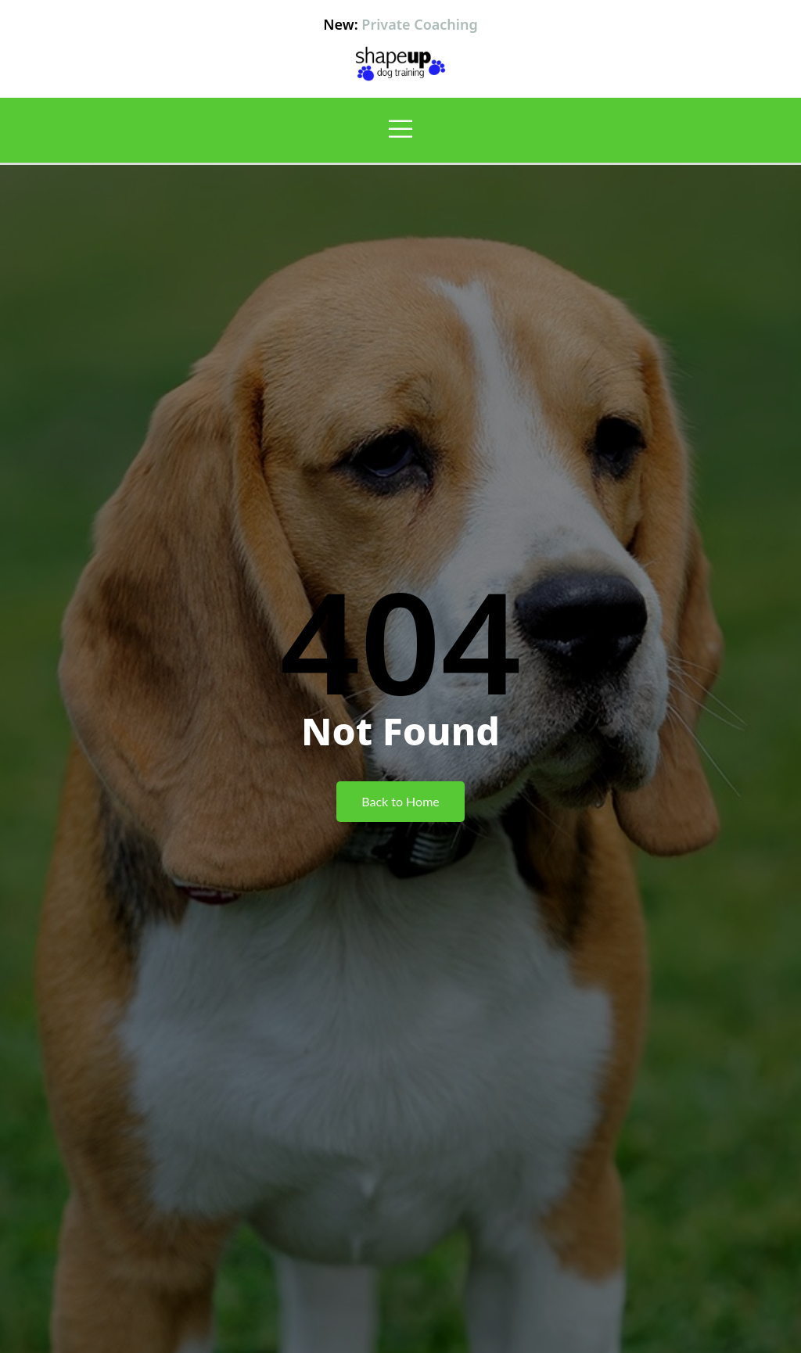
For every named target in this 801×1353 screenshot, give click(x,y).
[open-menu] (400, 130)
